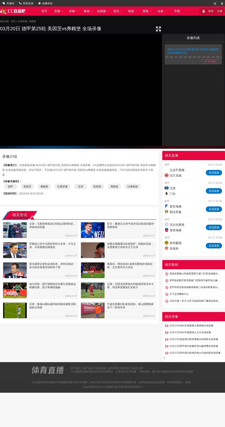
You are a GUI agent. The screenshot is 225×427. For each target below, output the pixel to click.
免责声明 (113, 368)
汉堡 (170, 188)
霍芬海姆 (173, 206)
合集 (162, 11)
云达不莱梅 (174, 170)
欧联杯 (97, 186)
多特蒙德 (173, 243)
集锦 (88, 11)
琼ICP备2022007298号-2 (128, 386)
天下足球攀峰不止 (179, 294)
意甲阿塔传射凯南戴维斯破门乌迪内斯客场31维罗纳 (195, 287)
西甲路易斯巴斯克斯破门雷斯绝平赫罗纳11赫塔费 (195, 280)
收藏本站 (47, 3)
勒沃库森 (173, 212)
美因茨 (27, 186)
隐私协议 (101, 368)
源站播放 (211, 61)
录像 (74, 11)
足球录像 (22, 21)
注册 (219, 11)
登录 (210, 11)
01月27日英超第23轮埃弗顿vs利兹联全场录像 (193, 339)
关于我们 (76, 368)
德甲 (10, 186)
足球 (80, 186)
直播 (59, 11)
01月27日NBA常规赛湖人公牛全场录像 (190, 332)
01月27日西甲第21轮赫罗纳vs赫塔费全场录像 (193, 346)
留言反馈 (138, 368)
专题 (177, 11)
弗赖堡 (32, 21)
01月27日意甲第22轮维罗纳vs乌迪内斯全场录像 (195, 352)
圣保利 (172, 248)
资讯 (118, 11)
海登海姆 (173, 230)
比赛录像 (62, 186)
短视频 (103, 11)
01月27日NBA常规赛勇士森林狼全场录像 (191, 325)
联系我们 (125, 368)
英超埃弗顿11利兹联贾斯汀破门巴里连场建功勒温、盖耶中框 (195, 273)
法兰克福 (173, 175)
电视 (133, 11)
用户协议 (88, 368)
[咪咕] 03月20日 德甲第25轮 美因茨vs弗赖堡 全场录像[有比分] (192, 51)
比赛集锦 (132, 186)
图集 (147, 11)
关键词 (10, 3)
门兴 (170, 193)
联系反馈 (28, 3)
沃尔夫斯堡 (174, 224)
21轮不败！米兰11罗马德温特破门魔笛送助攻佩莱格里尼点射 (195, 300)
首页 (44, 11)
